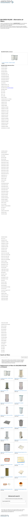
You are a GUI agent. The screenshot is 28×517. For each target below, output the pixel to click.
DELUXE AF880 (3, 159)
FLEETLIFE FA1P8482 (4, 194)
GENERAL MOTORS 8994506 (5, 205)
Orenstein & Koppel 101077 (5, 290)
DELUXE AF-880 (3, 157)
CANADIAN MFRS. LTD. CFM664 (6, 99)
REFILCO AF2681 (4, 326)
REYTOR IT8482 (3, 327)
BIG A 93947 (3, 92)
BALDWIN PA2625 (4, 89)
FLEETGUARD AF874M (4, 191)
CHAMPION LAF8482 (4, 126)
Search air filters (24, 357)
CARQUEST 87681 (4, 102)
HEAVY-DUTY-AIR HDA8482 (5, 259)
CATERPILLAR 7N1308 (4, 123)
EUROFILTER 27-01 (4, 175)
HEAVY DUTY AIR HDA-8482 (5, 254)
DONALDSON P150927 (5, 168)
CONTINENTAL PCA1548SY (5, 128)
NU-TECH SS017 (3, 288)
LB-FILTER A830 (3, 267)
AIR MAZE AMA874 (4, 71)
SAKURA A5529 (3, 330)
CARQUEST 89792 (4, 103)
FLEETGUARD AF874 (4, 189)
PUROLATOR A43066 (4, 296)
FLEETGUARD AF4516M (5, 188)
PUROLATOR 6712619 (4, 294)
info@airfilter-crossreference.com (23, 515)
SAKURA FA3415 (3, 335)
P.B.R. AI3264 (3, 291)
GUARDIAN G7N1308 (4, 246)
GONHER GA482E (4, 213)
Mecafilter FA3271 (4, 274)
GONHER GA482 (3, 212)
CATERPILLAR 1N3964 (4, 107)
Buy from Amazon (10, 87)
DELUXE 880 (3, 155)
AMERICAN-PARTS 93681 (5, 86)
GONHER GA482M (4, 236)
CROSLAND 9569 (4, 152)
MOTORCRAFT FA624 (4, 278)
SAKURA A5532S (3, 334)
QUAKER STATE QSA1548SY (5, 324)
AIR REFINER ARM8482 (5, 81)
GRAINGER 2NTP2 (4, 240)
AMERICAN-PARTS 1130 (5, 84)
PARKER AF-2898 (4, 293)
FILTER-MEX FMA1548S (5, 183)
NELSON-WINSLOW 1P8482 (5, 286)
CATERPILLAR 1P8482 (4, 113)
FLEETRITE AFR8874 (4, 199)
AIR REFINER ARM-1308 (5, 74)
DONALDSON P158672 (5, 170)
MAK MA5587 (3, 272)
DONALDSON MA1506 (5, 160)
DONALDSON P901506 (5, 173)
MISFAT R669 (3, 275)
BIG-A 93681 (3, 95)
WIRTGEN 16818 (4, 345)
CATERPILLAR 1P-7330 (4, 110)
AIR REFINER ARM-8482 (5, 76)
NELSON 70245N (4, 283)
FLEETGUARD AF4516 (4, 186)
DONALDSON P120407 (5, 162)
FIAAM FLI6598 (3, 180)
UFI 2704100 (3, 343)
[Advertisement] (14, 11)
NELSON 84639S (4, 285)
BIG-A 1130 (3, 94)
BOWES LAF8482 (4, 97)
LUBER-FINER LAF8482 (5, 270)
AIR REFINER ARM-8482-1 (5, 78)
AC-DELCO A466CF (4, 68)
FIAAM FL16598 (3, 178)
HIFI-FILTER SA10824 (4, 262)
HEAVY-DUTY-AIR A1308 (5, 256)
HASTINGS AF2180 (4, 248)
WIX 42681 (3, 350)
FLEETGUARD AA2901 (4, 184)
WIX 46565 (3, 351)
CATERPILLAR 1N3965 (4, 108)
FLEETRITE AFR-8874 (4, 196)
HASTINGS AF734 (4, 251)
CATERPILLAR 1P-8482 (4, 111)
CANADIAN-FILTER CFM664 (5, 100)
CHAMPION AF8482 (4, 124)
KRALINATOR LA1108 (4, 264)
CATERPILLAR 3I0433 (4, 116)
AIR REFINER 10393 (4, 73)
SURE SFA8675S (3, 342)
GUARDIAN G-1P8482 (4, 241)
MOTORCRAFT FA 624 (4, 277)
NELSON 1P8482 (4, 282)
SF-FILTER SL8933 (4, 337)
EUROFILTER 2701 (4, 176)
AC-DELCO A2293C (4, 66)
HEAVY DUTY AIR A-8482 (5, 253)
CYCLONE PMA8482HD (5, 154)
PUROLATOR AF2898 (4, 322)
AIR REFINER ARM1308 (5, 79)
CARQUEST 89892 (4, 105)
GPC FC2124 (3, 238)
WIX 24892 (3, 348)
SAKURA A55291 (4, 332)
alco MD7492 (3, 82)
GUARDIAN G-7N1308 (4, 243)
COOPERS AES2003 (4, 151)
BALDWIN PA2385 (4, 87)
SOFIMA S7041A (3, 338)
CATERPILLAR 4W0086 (4, 118)
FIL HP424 (3, 181)
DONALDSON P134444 (5, 167)
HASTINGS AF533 (4, 249)
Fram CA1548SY (3, 204)
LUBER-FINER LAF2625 (5, 269)
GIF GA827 (3, 209)
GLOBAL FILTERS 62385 (5, 210)
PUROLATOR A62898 (4, 298)
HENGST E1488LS (4, 261)
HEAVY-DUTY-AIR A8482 (5, 257)
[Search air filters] (11, 357)
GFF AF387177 (3, 207)
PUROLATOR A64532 (4, 299)
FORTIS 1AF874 (3, 202)
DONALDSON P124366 (5, 165)
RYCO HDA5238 (3, 329)
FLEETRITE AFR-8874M (5, 197)
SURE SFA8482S (3, 340)
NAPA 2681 (3, 280)
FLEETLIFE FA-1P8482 (4, 192)
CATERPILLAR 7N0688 (4, 121)
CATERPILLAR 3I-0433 (4, 115)
